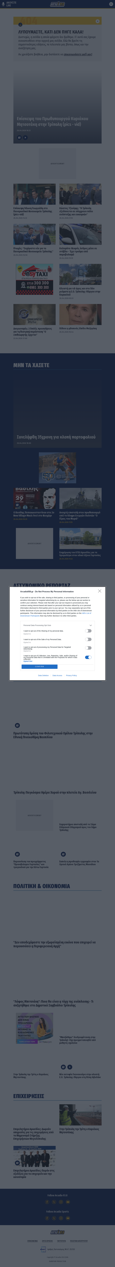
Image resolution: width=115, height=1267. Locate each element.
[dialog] (57, 633)
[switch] (88, 631)
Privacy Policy (71, 675)
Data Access (57, 675)
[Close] (100, 591)
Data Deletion (43, 675)
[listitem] (57, 625)
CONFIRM (39, 667)
